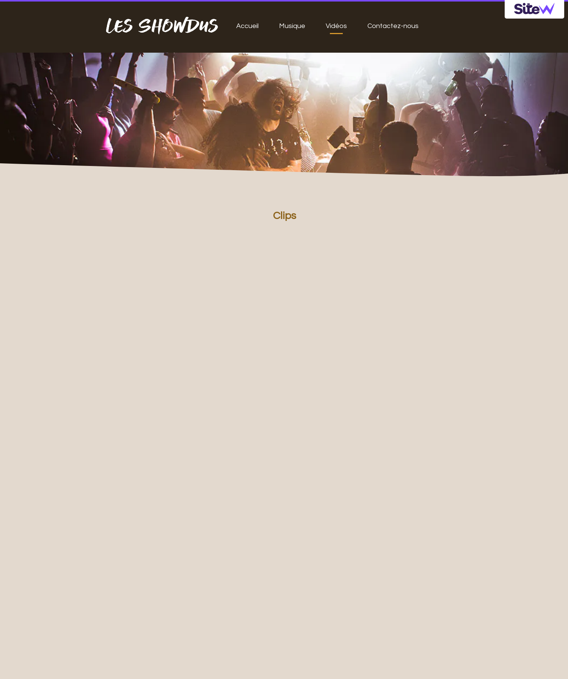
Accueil (247, 26)
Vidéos (336, 26)
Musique (292, 26)
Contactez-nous (393, 26)
